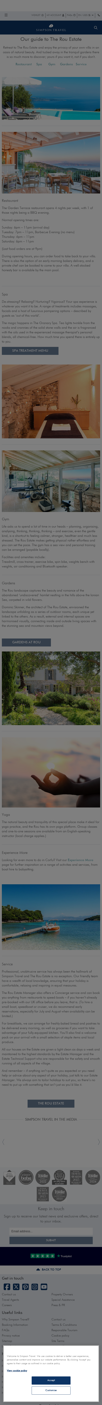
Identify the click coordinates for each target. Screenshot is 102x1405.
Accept (51, 1380)
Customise (51, 1390)
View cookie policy (17, 1371)
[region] (51, 1373)
